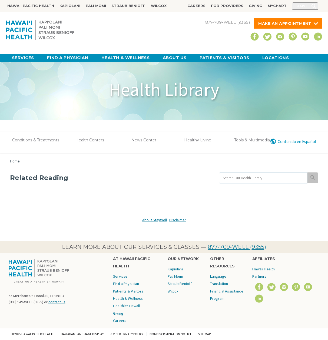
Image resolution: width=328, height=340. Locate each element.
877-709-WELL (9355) (237, 247)
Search (302, 6)
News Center (143, 140)
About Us (175, 57)
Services (23, 57)
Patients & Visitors (224, 57)
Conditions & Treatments (35, 140)
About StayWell (154, 219)
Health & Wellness (125, 57)
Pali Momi (96, 6)
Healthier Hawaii (126, 305)
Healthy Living (197, 140)
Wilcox (159, 6)
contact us (56, 302)
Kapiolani (69, 6)
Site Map (204, 334)
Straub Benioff (128, 6)
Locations (275, 57)
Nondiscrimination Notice (171, 334)
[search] (263, 178)
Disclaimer (177, 219)
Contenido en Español (297, 141)
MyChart (277, 6)
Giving (255, 6)
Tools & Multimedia (252, 140)
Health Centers (89, 140)
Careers (196, 6)
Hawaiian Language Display (82, 334)
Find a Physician (67, 57)
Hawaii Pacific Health (30, 6)
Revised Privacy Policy (126, 334)
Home (15, 161)
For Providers (227, 6)
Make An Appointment (285, 23)
